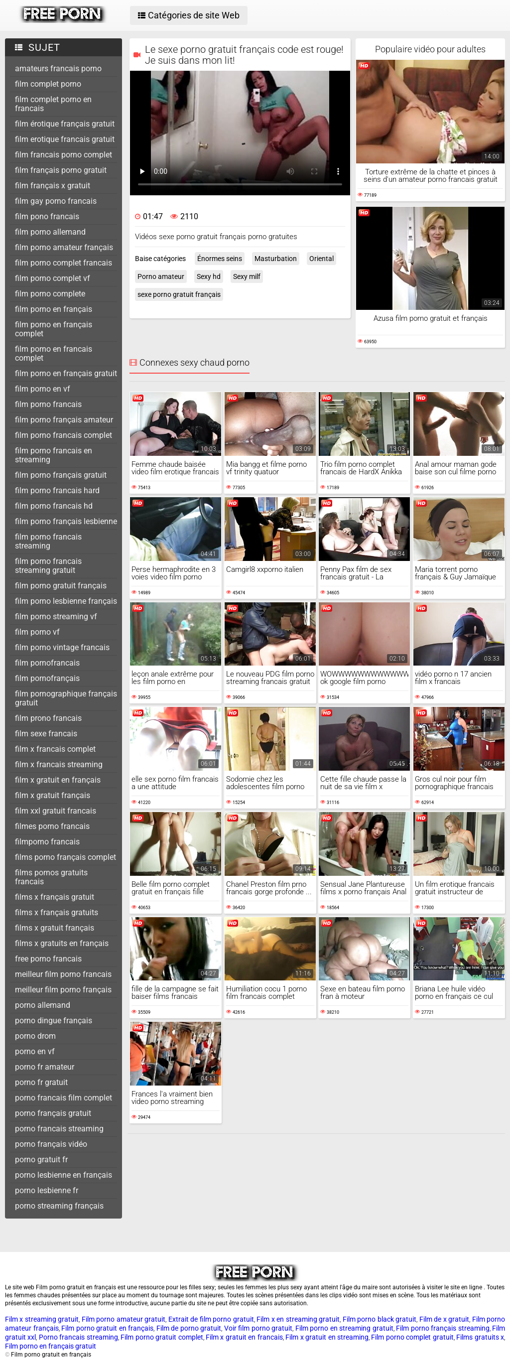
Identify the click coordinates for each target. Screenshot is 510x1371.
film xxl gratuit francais (55, 811)
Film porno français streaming (443, 1328)
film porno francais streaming (48, 541)
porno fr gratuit (41, 1082)
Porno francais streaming (78, 1337)
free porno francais (48, 958)
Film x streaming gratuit (42, 1319)
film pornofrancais (47, 663)
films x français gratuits (56, 912)
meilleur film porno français (63, 989)
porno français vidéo (51, 1144)
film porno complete (50, 293)
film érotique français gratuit (65, 124)
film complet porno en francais (53, 104)
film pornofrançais (47, 678)
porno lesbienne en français (63, 1175)
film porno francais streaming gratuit (48, 565)
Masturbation (276, 259)
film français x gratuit (52, 185)
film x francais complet (55, 749)
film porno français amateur (64, 419)
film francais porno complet (63, 154)
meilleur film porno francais (63, 974)
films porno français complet (65, 857)
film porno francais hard (57, 490)
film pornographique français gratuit (66, 698)
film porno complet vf (52, 278)
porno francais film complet (63, 1097)
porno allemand (42, 1005)
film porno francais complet (63, 435)
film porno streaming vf (56, 616)
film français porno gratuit (61, 170)
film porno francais (48, 404)
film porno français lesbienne (66, 521)
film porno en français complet (53, 329)
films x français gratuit (54, 897)
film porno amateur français (64, 247)
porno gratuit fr (41, 1159)
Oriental (321, 259)
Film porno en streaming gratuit (344, 1328)
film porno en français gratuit (66, 373)
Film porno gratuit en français (107, 1328)
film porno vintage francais (62, 647)
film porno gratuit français (61, 585)
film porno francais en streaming (53, 455)
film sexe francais (46, 733)
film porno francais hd (54, 506)
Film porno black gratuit (379, 1319)
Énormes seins (219, 259)
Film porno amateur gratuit (123, 1319)
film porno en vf (42, 389)
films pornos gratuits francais (51, 877)
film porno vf (37, 632)
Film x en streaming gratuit (298, 1319)
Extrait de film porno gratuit (211, 1319)
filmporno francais (47, 841)
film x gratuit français (52, 795)
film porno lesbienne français (66, 601)
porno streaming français (59, 1206)
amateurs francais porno (58, 68)
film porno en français (53, 309)
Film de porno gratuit (189, 1328)
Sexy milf (246, 276)
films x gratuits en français (62, 943)
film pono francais (47, 216)
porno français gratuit (53, 1113)
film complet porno (48, 84)
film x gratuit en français (58, 780)
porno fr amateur (44, 1067)
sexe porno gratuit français (179, 294)
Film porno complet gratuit (412, 1337)
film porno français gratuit (61, 475)
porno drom (35, 1036)
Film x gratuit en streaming (327, 1337)
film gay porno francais (56, 201)
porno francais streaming (59, 1128)
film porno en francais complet (53, 353)
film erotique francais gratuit (65, 139)
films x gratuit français (54, 928)
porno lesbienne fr (46, 1190)
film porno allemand (50, 232)
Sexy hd (209, 276)
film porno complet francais (63, 263)
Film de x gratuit (444, 1319)
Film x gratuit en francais (244, 1337)
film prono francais (48, 718)
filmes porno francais (52, 826)
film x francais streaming (59, 764)
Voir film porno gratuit (258, 1328)
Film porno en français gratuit (50, 1346)
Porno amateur (160, 276)
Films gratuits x (480, 1337)
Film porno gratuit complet (162, 1337)
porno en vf (35, 1051)
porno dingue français (53, 1020)
